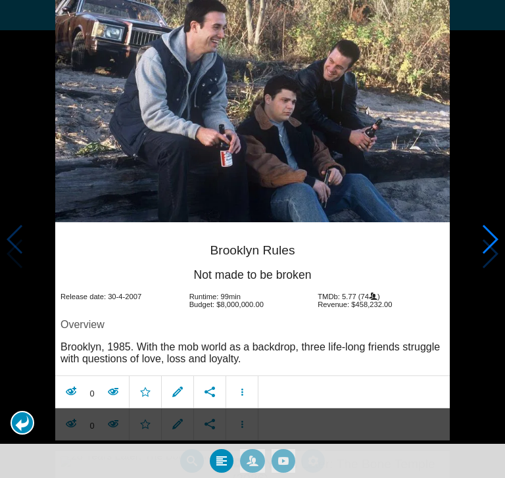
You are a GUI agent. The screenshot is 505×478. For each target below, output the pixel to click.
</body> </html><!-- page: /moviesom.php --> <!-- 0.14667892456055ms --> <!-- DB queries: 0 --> (252, 239)
